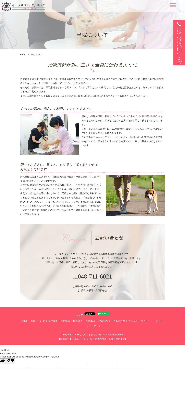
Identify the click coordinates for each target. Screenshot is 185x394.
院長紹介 (78, 321)
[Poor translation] (10, 361)
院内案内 (103, 321)
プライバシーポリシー (152, 321)
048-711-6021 (95, 276)
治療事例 (90, 321)
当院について (38, 321)
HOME (22, 55)
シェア (79, 315)
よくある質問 (118, 321)
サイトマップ (93, 326)
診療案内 (65, 321)
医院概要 (52, 321)
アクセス (133, 321)
